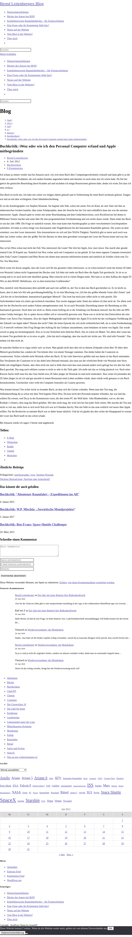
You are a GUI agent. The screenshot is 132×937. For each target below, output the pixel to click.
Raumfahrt (12, 741)
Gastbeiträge (13, 719)
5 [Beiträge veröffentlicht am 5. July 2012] (66, 828)
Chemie (11, 697)
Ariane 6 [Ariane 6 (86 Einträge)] (40, 780)
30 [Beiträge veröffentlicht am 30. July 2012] (9, 851)
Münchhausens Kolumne (19, 728)
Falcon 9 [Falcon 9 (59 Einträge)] (25, 787)
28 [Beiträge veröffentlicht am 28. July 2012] (104, 845)
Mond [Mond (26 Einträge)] (120, 788)
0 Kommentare (15, 168)
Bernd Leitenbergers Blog (22, 3)
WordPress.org (14, 882)
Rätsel (10, 746)
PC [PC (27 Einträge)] (30, 795)
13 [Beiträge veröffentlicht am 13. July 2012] (85, 834)
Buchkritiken (14, 165)
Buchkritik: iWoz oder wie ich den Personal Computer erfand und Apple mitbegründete (47, 139)
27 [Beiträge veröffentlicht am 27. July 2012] (85, 845)
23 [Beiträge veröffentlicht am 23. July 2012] (9, 845)
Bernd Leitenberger (17, 158)
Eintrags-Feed (14, 873)
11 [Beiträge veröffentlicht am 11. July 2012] (47, 834)
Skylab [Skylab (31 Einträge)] (82, 795)
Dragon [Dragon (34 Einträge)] (119, 780)
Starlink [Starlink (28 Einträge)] (21, 803)
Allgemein (12, 680)
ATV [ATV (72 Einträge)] (58, 780)
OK (110, 930)
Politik (10, 737)
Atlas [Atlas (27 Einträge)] (51, 780)
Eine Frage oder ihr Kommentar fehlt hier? (29, 75)
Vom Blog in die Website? (21, 84)
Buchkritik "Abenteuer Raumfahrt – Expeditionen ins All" (40, 494)
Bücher (10, 684)
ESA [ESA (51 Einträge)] (15, 787)
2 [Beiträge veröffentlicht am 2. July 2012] (9, 828)
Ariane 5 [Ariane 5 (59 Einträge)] (27, 780)
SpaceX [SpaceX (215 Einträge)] (8, 802)
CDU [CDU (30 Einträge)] (100, 780)
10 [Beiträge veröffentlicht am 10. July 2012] (28, 834)
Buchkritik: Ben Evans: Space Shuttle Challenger (33, 524)
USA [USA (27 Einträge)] (43, 803)
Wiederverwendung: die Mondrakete (46, 632)
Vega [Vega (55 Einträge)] (50, 803)
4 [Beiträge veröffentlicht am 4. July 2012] (47, 828)
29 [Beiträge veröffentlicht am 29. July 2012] (122, 845)
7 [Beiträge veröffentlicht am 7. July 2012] (103, 828)
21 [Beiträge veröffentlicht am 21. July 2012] (104, 840)
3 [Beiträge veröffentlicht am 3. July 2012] (28, 828)
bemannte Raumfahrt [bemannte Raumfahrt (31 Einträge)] (72, 780)
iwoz (32, 475)
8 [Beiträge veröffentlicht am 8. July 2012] (122, 828)
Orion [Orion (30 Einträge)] (24, 795)
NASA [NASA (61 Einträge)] (16, 794)
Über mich (12, 89)
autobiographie (21, 475)
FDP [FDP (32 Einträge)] (48, 788)
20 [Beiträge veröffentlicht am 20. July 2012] (85, 840)
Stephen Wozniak (45, 475)
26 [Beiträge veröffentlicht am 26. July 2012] (66, 845)
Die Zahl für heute (16, 711)
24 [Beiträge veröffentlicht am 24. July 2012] (28, 845)
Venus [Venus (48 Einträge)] (57, 803)
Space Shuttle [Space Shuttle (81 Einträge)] (111, 794)
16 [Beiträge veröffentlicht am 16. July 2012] (9, 840)
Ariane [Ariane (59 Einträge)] (15, 780)
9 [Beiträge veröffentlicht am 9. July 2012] (9, 834)
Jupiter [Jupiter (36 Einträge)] (98, 787)
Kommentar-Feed (15, 878)
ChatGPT (11, 693)
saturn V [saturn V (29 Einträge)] (74, 795)
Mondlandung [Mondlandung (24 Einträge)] (5, 795)
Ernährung (12, 715)
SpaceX (11, 755)
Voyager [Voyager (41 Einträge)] (67, 803)
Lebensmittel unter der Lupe (21, 724)
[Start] (9, 120)
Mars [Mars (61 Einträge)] (106, 787)
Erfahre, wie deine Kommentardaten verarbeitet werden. (87, 584)
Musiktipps (12, 733)
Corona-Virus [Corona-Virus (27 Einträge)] (109, 780)
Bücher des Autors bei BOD (22, 65)
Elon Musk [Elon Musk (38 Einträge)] (5, 787)
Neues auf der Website (19, 80)
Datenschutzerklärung (18, 61)
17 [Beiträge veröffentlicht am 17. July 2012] (28, 840)
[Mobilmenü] (8, 54)
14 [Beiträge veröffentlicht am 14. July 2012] (104, 834)
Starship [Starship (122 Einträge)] (33, 802)
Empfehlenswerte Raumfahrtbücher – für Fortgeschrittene (37, 70)
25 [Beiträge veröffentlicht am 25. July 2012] (47, 845)
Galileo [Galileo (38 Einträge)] (56, 787)
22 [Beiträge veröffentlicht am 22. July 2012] (122, 840)
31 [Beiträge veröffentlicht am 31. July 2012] (28, 851)
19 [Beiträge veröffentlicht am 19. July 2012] (66, 840)
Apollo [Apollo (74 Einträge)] (5, 780)
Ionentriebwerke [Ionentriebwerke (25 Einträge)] (79, 788)
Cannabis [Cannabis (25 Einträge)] (92, 780)
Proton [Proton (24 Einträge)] (35, 795)
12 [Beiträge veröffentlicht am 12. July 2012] (66, 834)
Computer (12, 702)
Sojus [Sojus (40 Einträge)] (96, 794)
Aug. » (70, 856)
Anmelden (12, 869)
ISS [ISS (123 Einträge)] (90, 787)
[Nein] (26, 935)
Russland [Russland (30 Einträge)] (55, 795)
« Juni (62, 856)
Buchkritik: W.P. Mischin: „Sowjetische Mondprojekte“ (37, 509)
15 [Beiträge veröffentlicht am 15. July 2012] (122, 834)
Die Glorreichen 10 (16, 706)
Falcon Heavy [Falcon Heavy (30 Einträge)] (38, 788)
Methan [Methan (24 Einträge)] (114, 788)
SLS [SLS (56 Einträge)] (89, 794)
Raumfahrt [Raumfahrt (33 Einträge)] (44, 794)
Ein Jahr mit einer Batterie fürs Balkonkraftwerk (61, 597)
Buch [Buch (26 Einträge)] (85, 780)
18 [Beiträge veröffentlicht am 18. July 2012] (47, 840)
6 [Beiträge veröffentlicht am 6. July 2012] (84, 828)
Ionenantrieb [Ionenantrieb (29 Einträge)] (66, 788)
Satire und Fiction (16, 750)
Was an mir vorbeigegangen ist (22, 759)
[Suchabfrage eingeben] (15, 50)
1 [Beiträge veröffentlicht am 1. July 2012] (122, 822)
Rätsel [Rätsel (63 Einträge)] (64, 794)
